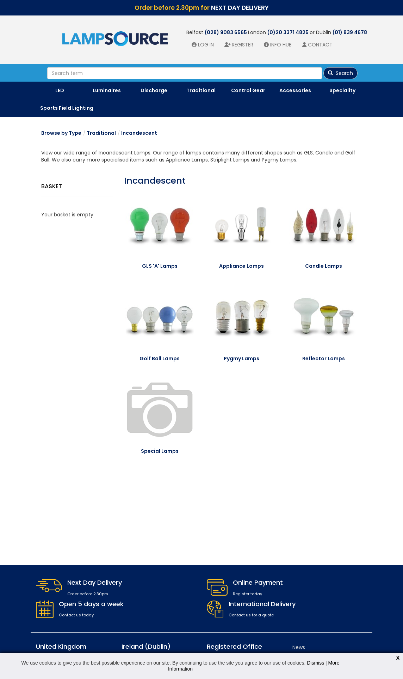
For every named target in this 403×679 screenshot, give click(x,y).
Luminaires (107, 90)
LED (59, 90)
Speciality (342, 90)
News (298, 647)
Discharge (154, 90)
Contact (320, 44)
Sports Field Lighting (66, 108)
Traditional (201, 90)
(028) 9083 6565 (226, 32)
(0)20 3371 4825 (288, 32)
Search (340, 73)
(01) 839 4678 (350, 32)
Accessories (295, 90)
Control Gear (248, 90)
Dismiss (315, 663)
